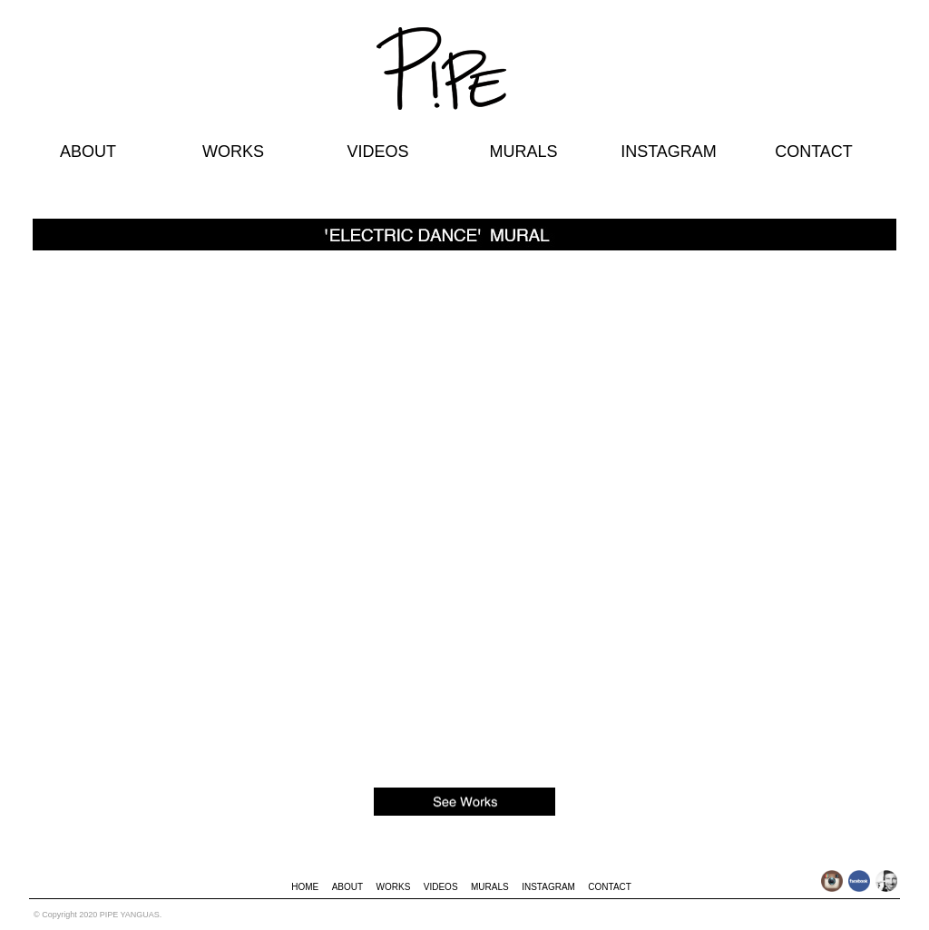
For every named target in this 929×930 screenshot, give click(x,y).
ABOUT (88, 151)
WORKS (233, 151)
